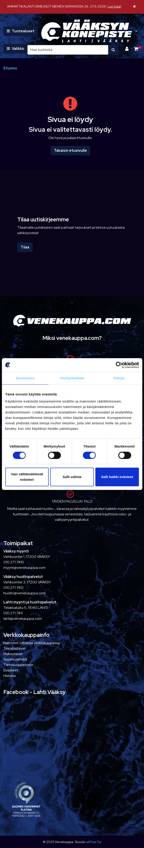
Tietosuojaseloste (18, 664)
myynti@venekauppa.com (24, 567)
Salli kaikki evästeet (117, 477)
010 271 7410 (13, 562)
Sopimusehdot (15, 659)
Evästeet (10, 670)
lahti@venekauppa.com (22, 618)
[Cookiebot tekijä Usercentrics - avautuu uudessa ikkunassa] (119, 365)
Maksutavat (12, 653)
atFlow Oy (93, 842)
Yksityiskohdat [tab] (72, 378)
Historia (9, 675)
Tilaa (25, 247)
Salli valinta (72, 477)
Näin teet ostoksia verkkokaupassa (31, 642)
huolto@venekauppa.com (24, 593)
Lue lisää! (114, 6)
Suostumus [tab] (25, 378)
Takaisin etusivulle (70, 150)
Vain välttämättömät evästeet (27, 476)
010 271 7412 (13, 587)
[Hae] (67, 50)
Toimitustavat (14, 648)
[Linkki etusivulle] (86, 31)
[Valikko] (15, 48)
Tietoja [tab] (118, 378)
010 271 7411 (13, 613)
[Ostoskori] (136, 49)
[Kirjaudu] (127, 49)
